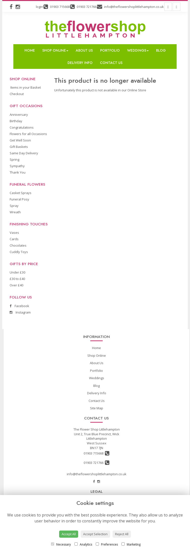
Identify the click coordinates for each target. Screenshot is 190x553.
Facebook (19, 306)
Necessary (61, 544)
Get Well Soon (20, 140)
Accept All (69, 534)
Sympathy (17, 166)
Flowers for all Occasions (28, 134)
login (39, 6)
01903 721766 (96, 462)
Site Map (96, 408)
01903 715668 (96, 453)
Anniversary (19, 114)
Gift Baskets (19, 146)
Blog (161, 50)
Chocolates (18, 245)
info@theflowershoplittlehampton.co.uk (96, 474)
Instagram (20, 312)
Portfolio (110, 50)
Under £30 (17, 272)
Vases (14, 232)
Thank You (17, 172)
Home (29, 50)
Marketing (131, 544)
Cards (14, 239)
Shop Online (55, 50)
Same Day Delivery (24, 153)
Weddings (138, 50)
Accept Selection (95, 534)
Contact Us (111, 62)
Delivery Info (80, 62)
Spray (14, 205)
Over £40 (16, 285)
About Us (84, 50)
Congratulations (22, 127)
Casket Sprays (20, 193)
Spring (14, 159)
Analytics (83, 544)
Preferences (107, 544)
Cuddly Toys (19, 252)
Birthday (16, 121)
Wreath (15, 212)
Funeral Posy (19, 199)
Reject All (121, 534)
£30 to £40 (17, 278)
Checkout (17, 94)
